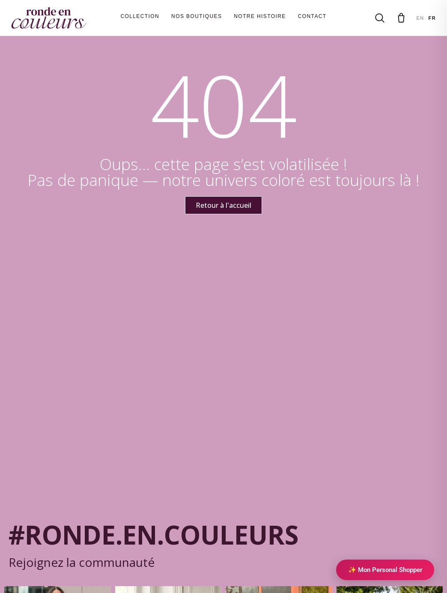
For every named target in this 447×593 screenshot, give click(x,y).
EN (420, 18)
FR (432, 18)
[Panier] (401, 18)
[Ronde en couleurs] (49, 18)
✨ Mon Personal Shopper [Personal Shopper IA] (385, 570)
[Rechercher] (379, 18)
